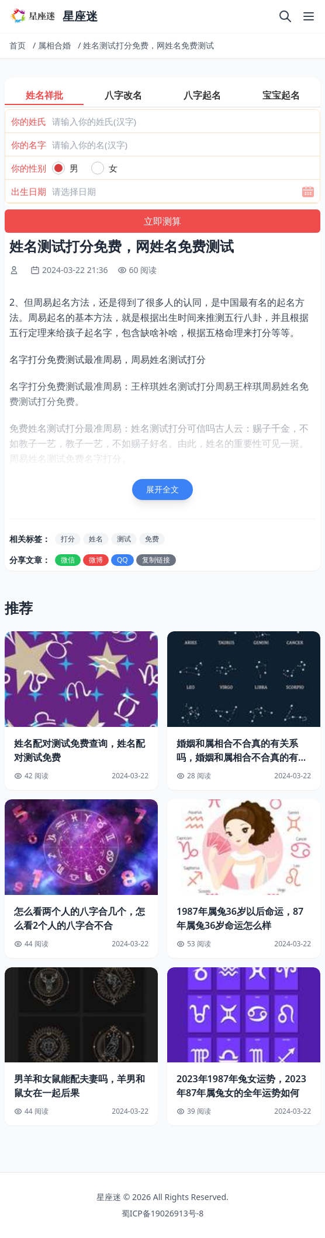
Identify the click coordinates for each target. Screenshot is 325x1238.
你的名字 (28, 145)
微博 (96, 560)
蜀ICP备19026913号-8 (163, 1213)
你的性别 (28, 168)
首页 (17, 45)
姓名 (96, 539)
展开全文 (162, 489)
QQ (122, 560)
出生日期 (28, 191)
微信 (68, 560)
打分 (68, 539)
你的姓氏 (28, 121)
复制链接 (156, 560)
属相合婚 (54, 45)
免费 (152, 539)
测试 (124, 539)
